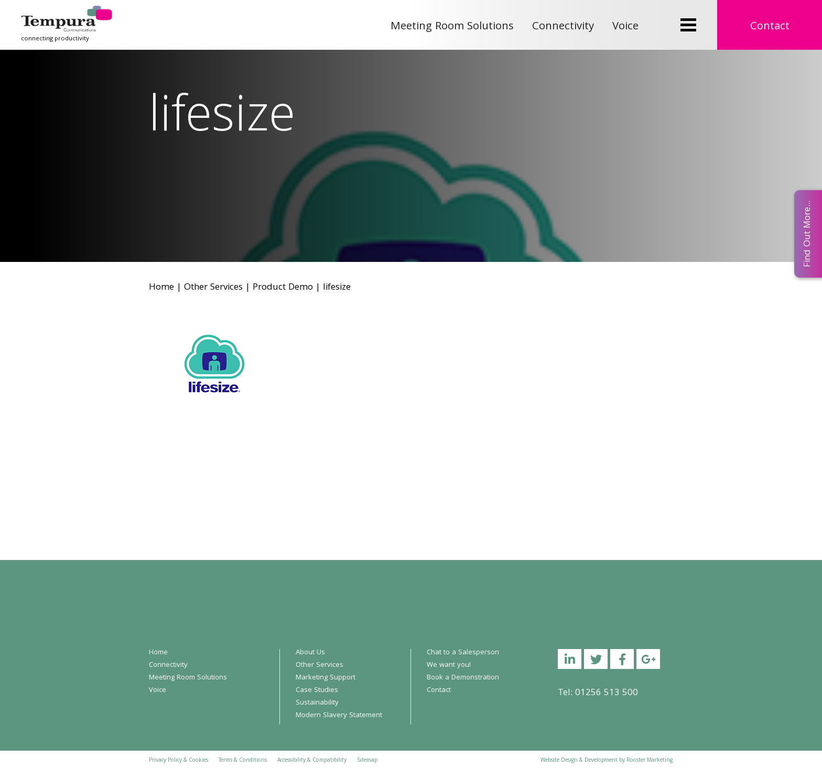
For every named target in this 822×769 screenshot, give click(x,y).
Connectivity (563, 27)
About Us (310, 652)
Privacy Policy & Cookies (178, 760)
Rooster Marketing (649, 760)
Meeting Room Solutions (452, 27)
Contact (769, 27)
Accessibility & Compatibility (312, 760)
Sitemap (367, 760)
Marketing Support (325, 678)
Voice (625, 27)
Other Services (213, 287)
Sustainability (317, 703)
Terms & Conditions (243, 760)
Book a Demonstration (463, 678)
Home (161, 287)
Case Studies (317, 690)
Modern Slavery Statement (339, 715)
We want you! (449, 665)
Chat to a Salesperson (463, 652)
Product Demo (283, 287)
